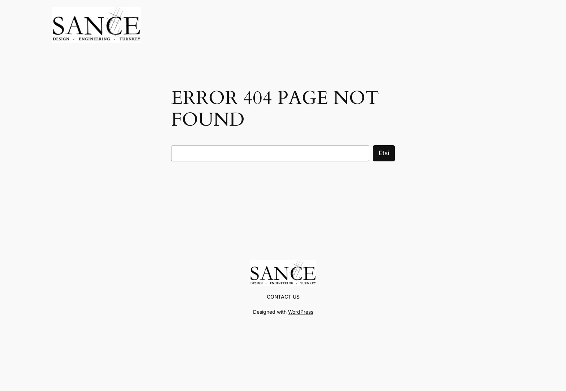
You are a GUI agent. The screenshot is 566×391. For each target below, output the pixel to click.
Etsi (384, 153)
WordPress (300, 312)
